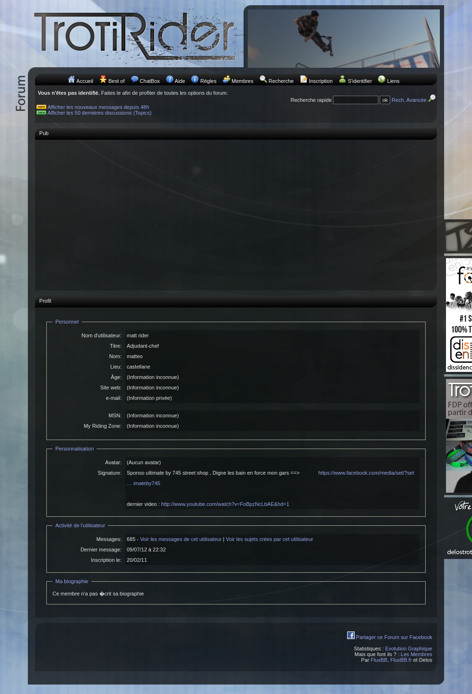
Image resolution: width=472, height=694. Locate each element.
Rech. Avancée (414, 100)
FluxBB (379, 660)
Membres (242, 81)
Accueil (85, 81)
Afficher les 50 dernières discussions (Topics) (100, 113)
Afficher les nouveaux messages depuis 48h (98, 107)
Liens (393, 81)
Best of (116, 81)
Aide (180, 81)
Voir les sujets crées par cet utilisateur (270, 539)
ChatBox (150, 81)
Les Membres (416, 654)
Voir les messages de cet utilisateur (180, 539)
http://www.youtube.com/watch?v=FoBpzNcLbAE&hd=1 (225, 504)
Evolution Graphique (408, 648)
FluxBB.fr (400, 660)
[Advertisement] (236, 210)
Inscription (320, 81)
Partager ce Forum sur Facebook (394, 637)
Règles (208, 81)
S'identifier (360, 81)
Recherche (281, 81)
